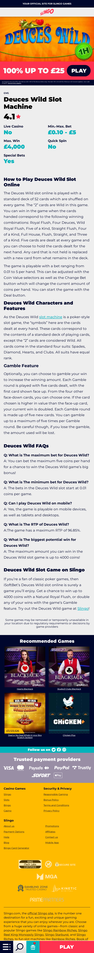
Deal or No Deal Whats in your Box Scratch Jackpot (25, 736)
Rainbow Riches (63, 939)
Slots (6, 799)
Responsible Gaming (56, 794)
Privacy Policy (51, 810)
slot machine (50, 317)
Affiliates (50, 831)
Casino (7, 810)
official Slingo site (40, 913)
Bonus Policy (51, 799)
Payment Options (14, 831)
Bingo (7, 805)
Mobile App (52, 842)
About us (9, 826)
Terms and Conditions (56, 805)
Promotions (52, 826)
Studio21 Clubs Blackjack (69, 689)
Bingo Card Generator (16, 848)
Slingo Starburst (57, 934)
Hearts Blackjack (25, 689)
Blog (6, 842)
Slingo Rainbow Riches (60, 930)
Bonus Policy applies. (14, 83)
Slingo (83, 608)
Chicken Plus (69, 735)
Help (6, 837)
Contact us (51, 837)
